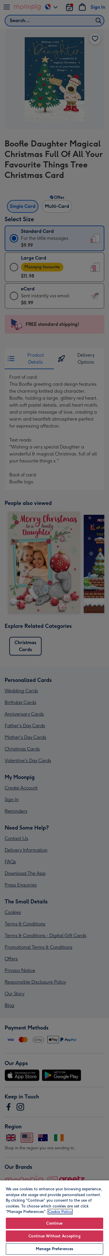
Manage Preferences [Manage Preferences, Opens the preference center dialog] (54, 1249)
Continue (54, 1223)
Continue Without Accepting (54, 1236)
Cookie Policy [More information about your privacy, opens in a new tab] (60, 1211)
